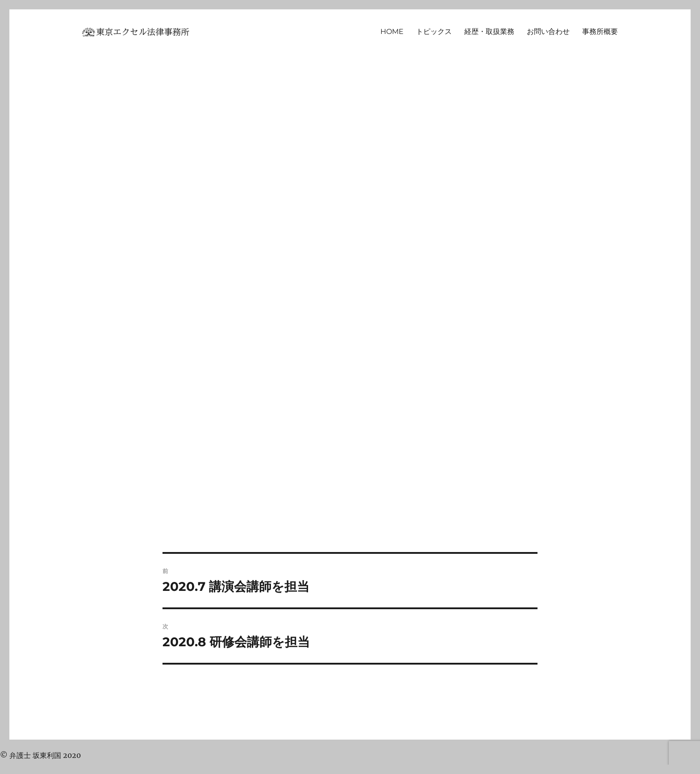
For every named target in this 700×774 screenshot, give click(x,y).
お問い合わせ (548, 31)
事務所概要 (600, 31)
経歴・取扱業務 (489, 31)
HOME (392, 31)
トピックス (434, 31)
